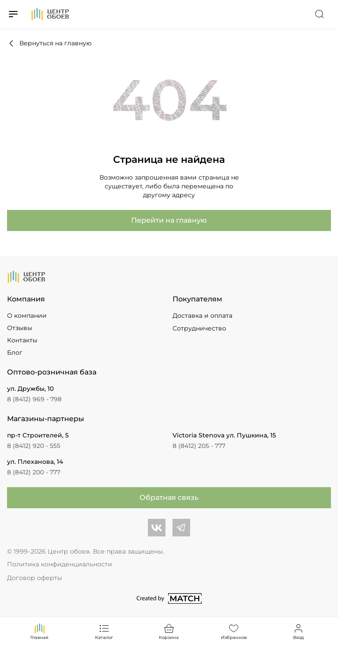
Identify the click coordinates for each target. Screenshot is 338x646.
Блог (14, 352)
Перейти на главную (169, 220)
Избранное (234, 631)
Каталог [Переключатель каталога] (104, 631)
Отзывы (19, 328)
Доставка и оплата (202, 315)
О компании (27, 315)
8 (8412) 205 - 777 (199, 446)
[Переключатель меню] (13, 14)
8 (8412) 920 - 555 (33, 446)
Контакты (22, 340)
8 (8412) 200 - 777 (33, 472)
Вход (298, 631)
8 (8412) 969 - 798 (34, 399)
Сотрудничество (199, 328)
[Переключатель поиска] (319, 14)
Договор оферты (34, 578)
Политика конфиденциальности (59, 564)
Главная (39, 631)
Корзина (169, 631)
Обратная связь (169, 497)
